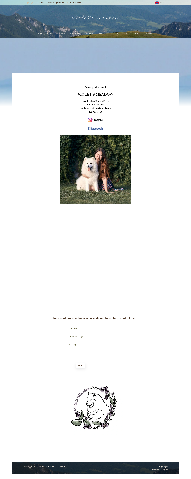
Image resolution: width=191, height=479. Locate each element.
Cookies (61, 466)
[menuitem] (44, 34)
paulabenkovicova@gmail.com (52, 2)
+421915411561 (76, 2)
